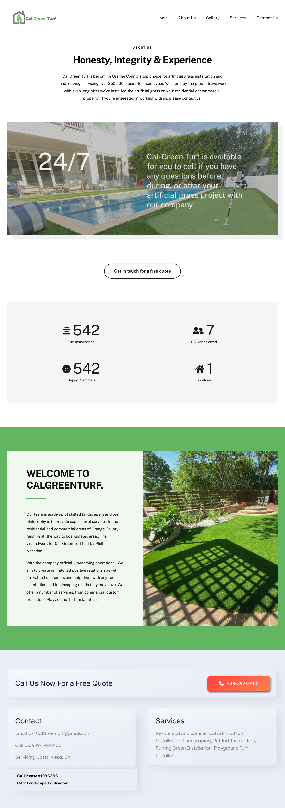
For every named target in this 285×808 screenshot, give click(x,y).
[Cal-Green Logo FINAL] (35, 11)
